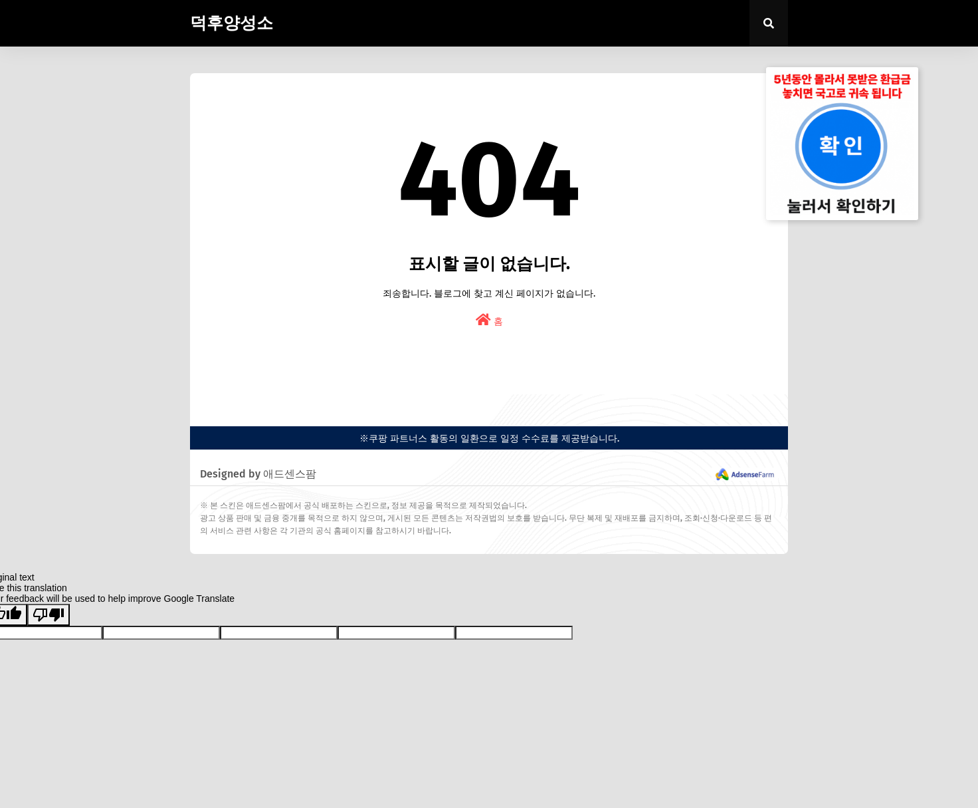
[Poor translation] (48, 615)
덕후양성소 (231, 23)
